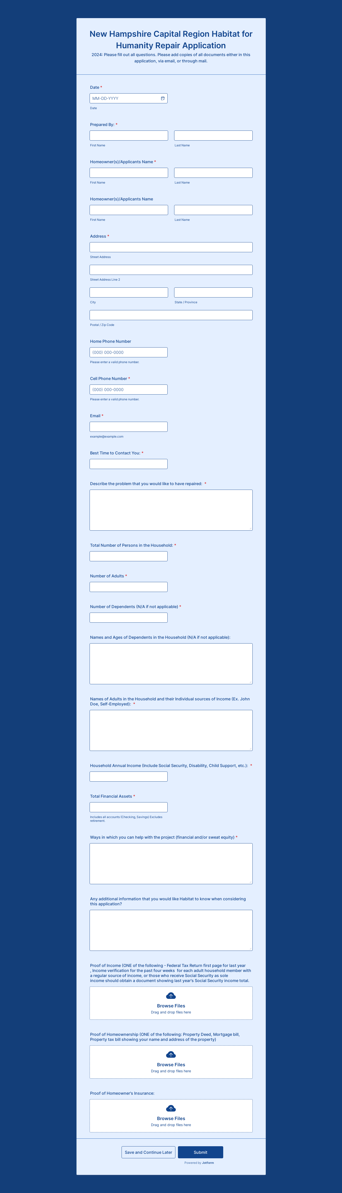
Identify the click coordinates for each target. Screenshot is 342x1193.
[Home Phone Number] (129, 352)
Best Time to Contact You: (116, 452)
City (93, 302)
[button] (163, 98)
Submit (200, 1152)
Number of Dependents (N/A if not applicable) (135, 606)
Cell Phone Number (110, 378)
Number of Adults (108, 575)
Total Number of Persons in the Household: (133, 545)
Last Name (182, 145)
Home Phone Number (110, 341)
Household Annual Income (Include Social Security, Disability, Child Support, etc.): (171, 765)
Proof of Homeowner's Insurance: (122, 1093)
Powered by (199, 1163)
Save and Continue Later (148, 1152)
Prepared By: (104, 124)
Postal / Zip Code (102, 325)
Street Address (100, 257)
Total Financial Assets (112, 796)
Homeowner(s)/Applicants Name (123, 161)
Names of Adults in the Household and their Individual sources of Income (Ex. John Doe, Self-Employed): (170, 701)
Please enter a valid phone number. (114, 362)
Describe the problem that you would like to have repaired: (148, 483)
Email (96, 415)
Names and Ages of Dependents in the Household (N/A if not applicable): (160, 637)
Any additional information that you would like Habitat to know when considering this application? (168, 901)
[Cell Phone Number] (129, 390)
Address (99, 236)
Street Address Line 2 (105, 279)
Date (93, 108)
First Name (97, 145)
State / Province (186, 302)
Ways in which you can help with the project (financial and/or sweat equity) (164, 837)
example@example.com (106, 436)
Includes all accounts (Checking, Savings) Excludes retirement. (126, 819)
